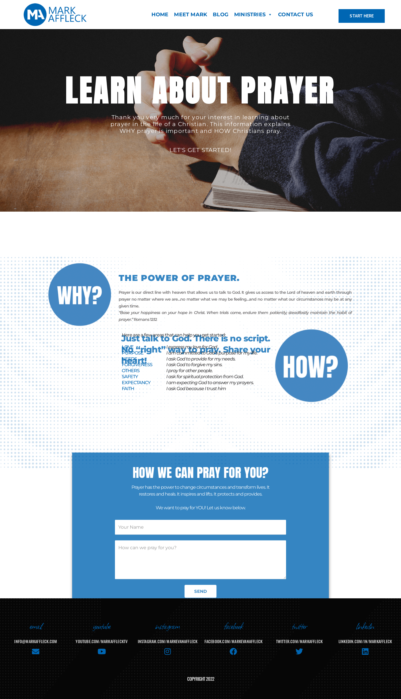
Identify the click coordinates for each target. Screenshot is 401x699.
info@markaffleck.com (35, 641)
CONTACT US (295, 14)
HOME (160, 14)
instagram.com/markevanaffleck (168, 641)
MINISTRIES (253, 14)
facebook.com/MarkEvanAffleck (233, 641)
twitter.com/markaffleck (299, 641)
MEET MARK (190, 14)
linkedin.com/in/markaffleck (365, 641)
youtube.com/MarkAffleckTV (101, 641)
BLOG (220, 14)
